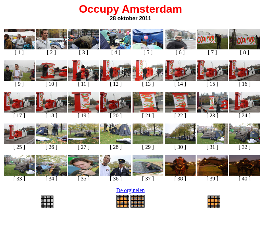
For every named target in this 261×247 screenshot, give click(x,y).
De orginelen (130, 190)
